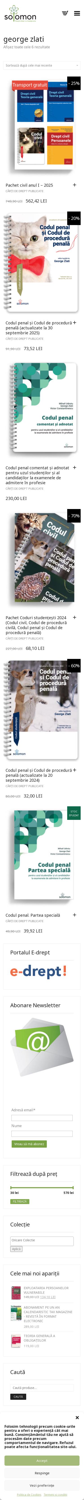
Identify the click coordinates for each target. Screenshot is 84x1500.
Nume (16, 1125)
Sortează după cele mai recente (42, 65)
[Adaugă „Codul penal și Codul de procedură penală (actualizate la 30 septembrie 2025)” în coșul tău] (75, 323)
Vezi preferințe (42, 1485)
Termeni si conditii (55, 1495)
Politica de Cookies (29, 1495)
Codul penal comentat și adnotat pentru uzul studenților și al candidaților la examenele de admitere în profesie (37, 475)
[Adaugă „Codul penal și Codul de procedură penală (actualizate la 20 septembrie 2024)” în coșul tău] (75, 770)
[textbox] (43, 1240)
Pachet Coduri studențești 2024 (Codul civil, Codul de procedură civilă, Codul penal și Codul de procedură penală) (36, 625)
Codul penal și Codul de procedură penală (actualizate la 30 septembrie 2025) (39, 327)
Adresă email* (23, 1109)
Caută (18, 1397)
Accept (42, 1460)
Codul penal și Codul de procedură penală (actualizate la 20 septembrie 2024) (39, 775)
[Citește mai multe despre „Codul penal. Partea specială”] (75, 915)
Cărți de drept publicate (24, 191)
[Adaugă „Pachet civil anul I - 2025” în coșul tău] (75, 185)
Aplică (16, 1249)
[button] (77, 1417)
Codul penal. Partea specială (33, 915)
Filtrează (20, 1201)
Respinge (42, 1473)
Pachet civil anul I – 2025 (29, 185)
